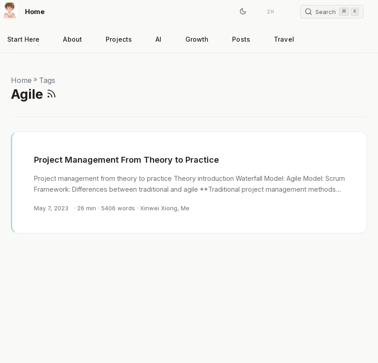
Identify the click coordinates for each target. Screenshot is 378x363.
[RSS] (51, 94)
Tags (47, 80)
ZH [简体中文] (270, 12)
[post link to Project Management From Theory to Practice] (189, 182)
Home (23, 10)
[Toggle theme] (243, 12)
